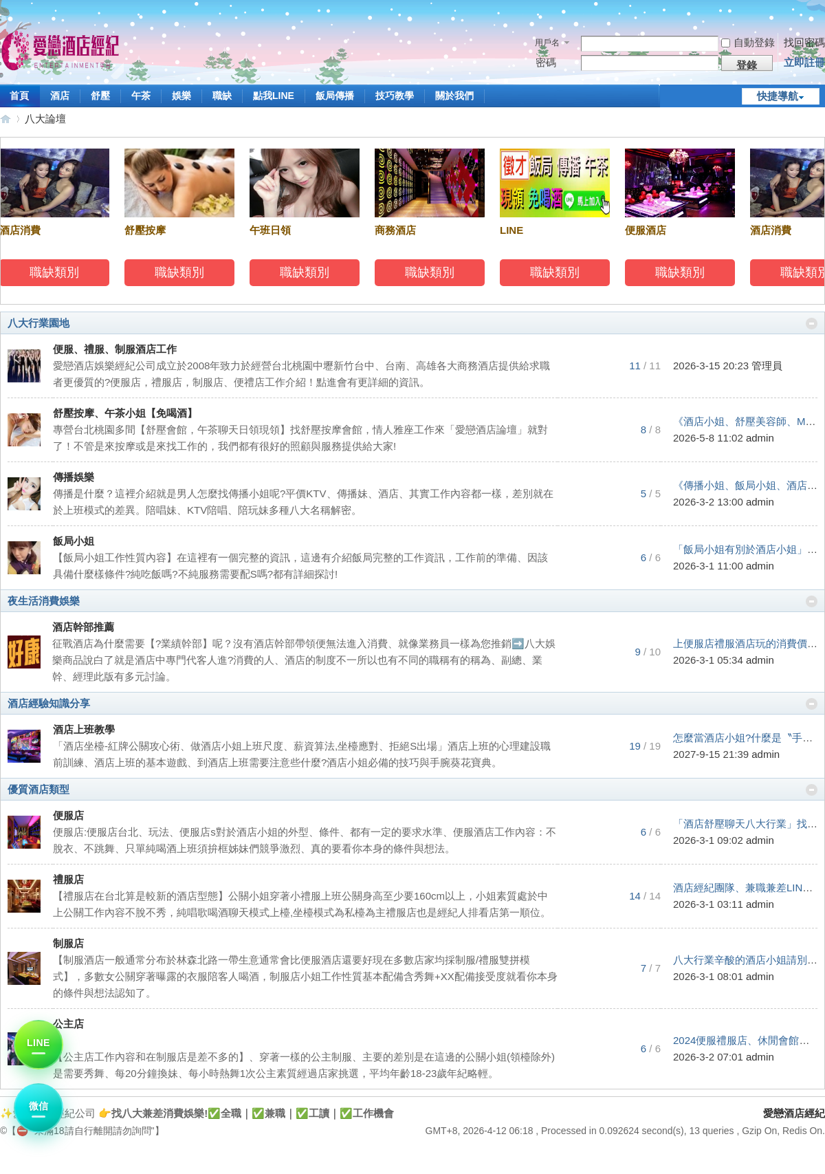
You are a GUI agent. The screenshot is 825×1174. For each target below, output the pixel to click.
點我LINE (273, 95)
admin (760, 438)
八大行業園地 (38, 323)
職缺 (222, 95)
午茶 (141, 95)
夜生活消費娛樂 (44, 601)
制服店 (68, 943)
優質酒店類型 (38, 789)
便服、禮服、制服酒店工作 (115, 349)
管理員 (766, 365)
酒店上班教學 (84, 729)
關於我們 (454, 95)
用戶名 (547, 42)
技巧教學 (394, 95)
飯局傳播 (335, 95)
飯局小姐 (73, 541)
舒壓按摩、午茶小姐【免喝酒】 (125, 413)
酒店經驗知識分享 (49, 703)
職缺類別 (57, 272)
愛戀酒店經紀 (5, 119)
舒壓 (100, 95)
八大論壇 (45, 118)
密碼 (546, 62)
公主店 (68, 1024)
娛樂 (181, 95)
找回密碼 (804, 42)
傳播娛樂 (73, 477)
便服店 (68, 815)
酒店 (59, 95)
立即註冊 (804, 62)
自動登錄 (748, 42)
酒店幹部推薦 (83, 627)
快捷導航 (777, 96)
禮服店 (68, 879)
